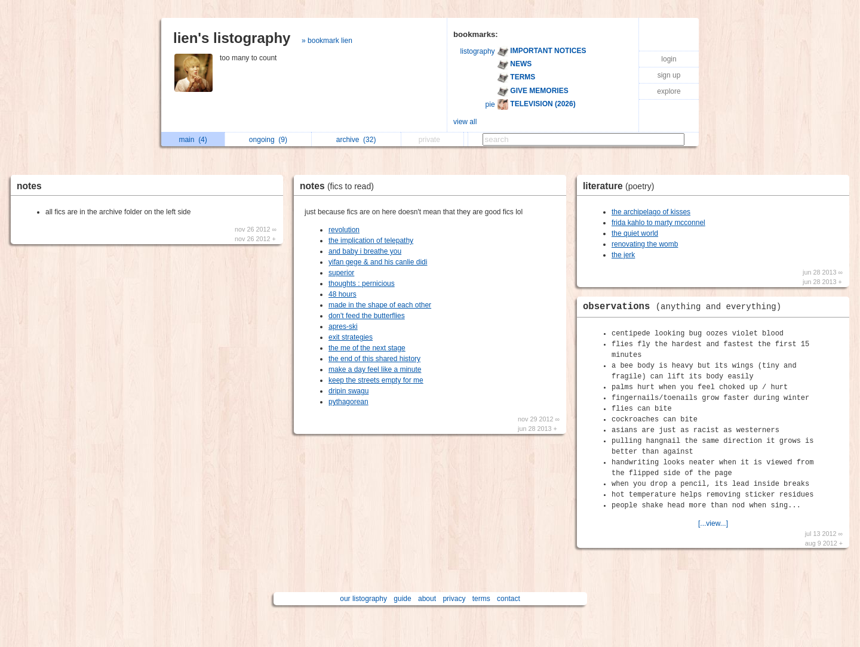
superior (341, 273)
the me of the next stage (367, 348)
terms (481, 598)
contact (508, 598)
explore (668, 91)
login (668, 59)
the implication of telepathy (370, 240)
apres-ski (343, 326)
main (193, 139)
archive (356, 139)
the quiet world (635, 233)
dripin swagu (348, 391)
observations (685, 306)
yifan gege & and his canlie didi (377, 262)
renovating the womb (645, 244)
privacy (454, 598)
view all (465, 122)
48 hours (342, 294)
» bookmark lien (327, 40)
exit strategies (350, 337)
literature (621, 186)
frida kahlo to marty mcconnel (658, 222)
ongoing (268, 139)
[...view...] (713, 523)
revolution (344, 230)
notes (29, 186)
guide (402, 598)
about (427, 598)
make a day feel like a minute (374, 369)
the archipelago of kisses (651, 212)
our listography (363, 598)
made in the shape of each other (379, 305)
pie (490, 104)
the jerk (623, 255)
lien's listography (231, 38)
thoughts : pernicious (361, 283)
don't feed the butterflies (366, 316)
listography (477, 51)
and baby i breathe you (364, 251)
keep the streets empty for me (375, 380)
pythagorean (348, 402)
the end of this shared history (374, 359)
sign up (669, 75)
